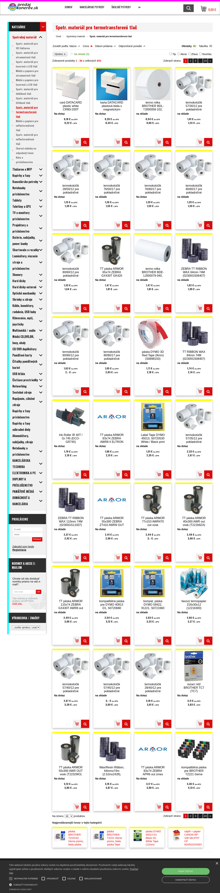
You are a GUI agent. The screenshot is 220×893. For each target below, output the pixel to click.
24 (205, 60)
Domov (68, 7)
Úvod (58, 36)
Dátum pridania (103, 46)
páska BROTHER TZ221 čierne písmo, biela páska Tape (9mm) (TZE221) (114, 841)
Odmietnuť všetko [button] (185, 879)
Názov (73, 46)
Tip (174, 54)
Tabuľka (203, 46)
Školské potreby (121, 7)
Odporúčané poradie (130, 46)
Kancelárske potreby (92, 7)
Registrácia (19, 549)
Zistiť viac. (17, 603)
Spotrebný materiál (75, 36)
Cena (86, 46)
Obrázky (187, 46)
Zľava (194, 54)
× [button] (216, 863)
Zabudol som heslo (23, 546)
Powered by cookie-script (20, 889)
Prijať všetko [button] (185, 871)
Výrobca (60, 54)
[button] (74, 884)
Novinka (206, 54)
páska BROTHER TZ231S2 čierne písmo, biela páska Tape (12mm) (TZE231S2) (76, 841)
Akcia (183, 54)
